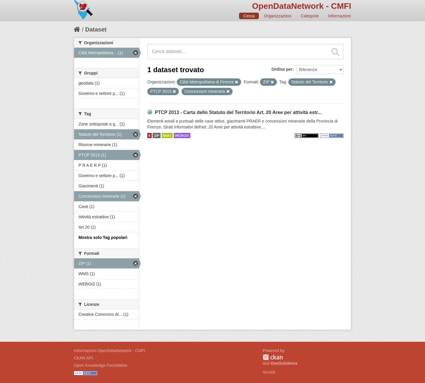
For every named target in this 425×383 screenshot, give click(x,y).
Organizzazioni (277, 16)
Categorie (310, 16)
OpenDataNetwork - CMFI (301, 6)
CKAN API (83, 358)
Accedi (269, 372)
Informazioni (339, 16)
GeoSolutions (284, 363)
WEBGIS (182, 135)
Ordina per (282, 69)
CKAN (273, 357)
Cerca (248, 16)
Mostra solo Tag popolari (103, 237)
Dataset (96, 29)
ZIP (156, 135)
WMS (167, 135)
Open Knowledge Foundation (100, 365)
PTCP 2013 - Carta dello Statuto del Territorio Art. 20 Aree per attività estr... (238, 112)
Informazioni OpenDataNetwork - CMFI (109, 350)
